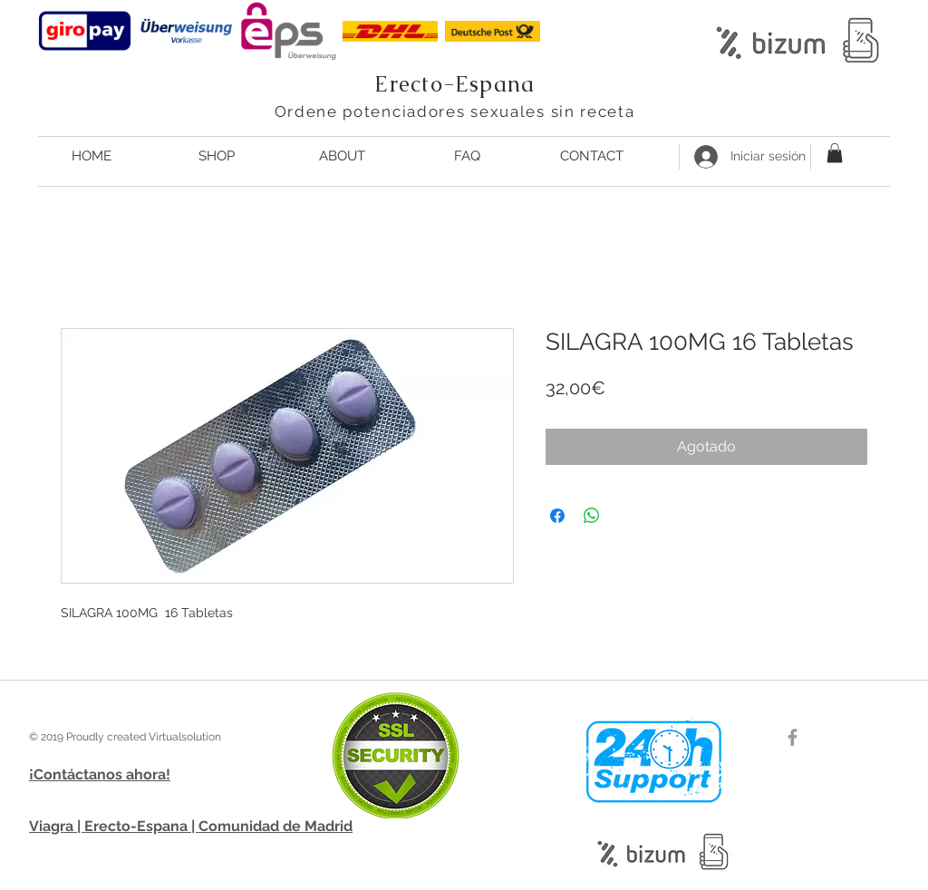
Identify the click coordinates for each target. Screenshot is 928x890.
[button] (834, 153)
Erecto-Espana (455, 84)
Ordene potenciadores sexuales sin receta (455, 111)
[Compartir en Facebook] (557, 516)
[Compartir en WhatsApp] (592, 516)
